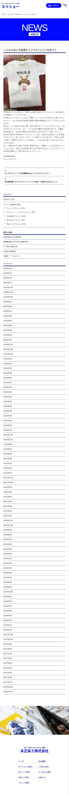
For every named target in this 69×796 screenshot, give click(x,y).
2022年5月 (7, 454)
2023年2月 (7, 425)
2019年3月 (7, 587)
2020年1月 (7, 558)
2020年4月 (7, 549)
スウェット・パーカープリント (19, 212)
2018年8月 (7, 601)
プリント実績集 (9, 205)
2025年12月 (8, 287)
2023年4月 (7, 421)
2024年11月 (8, 349)
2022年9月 (7, 444)
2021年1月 (7, 516)
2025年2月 (7, 335)
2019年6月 (7, 573)
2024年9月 (7, 359)
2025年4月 (7, 325)
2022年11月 (8, 440)
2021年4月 (7, 501)
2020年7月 (7, 539)
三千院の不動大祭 (10, 246)
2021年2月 (7, 511)
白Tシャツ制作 (24, 772)
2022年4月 (7, 459)
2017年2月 (7, 677)
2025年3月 (7, 330)
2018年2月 (7, 625)
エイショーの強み (25, 766)
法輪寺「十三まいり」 (12, 256)
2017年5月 (7, 663)
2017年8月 (7, 649)
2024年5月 (7, 378)
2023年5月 (7, 416)
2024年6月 (7, 373)
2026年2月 (7, 278)
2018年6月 (7, 611)
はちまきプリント (14, 220)
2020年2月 (7, 554)
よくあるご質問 (44, 772)
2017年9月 (7, 644)
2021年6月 (7, 492)
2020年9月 (7, 530)
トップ (21, 761)
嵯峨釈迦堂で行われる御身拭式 (15, 242)
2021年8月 (7, 487)
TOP (3, 14)
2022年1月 (7, 473)
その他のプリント (14, 216)
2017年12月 (8, 634)
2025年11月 (8, 292)
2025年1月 (7, 340)
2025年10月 (8, 297)
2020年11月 (8, 525)
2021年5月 (7, 497)
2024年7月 (7, 368)
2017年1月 (7, 682)
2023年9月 (7, 401)
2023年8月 (7, 406)
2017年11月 (8, 639)
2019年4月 (7, 582)
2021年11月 (8, 478)
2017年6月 (7, 658)
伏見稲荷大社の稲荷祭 (12, 237)
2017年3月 (7, 673)
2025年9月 (7, 302)
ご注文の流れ (43, 766)
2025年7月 (7, 311)
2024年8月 (7, 363)
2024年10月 (8, 354)
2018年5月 (7, 616)
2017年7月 (7, 654)
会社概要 (41, 761)
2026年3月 (7, 273)
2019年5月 (7, 577)
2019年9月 (7, 563)
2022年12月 (8, 435)
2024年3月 (7, 387)
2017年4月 (7, 668)
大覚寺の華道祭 (9, 251)
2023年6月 (7, 411)
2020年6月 (7, 544)
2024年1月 (7, 397)
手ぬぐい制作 (23, 777)
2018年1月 (7, 630)
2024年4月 (7, 382)
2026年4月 (7, 268)
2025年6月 (7, 316)
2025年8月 (7, 306)
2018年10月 (8, 592)
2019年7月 (7, 568)
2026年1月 (7, 283)
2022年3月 (7, 463)
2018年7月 (7, 606)
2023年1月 (7, 430)
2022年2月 (7, 468)
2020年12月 (8, 520)
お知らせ (6, 199)
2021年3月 (7, 506)
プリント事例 (23, 782)
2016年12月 (8, 687)
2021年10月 (8, 482)
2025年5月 (7, 321)
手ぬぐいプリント (14, 224)
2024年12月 (8, 344)
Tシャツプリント (10, 159)
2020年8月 (7, 535)
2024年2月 (7, 392)
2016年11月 (8, 692)
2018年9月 (7, 597)
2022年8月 (7, 449)
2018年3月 (7, 620)
